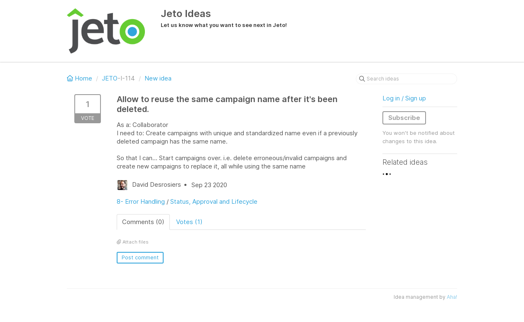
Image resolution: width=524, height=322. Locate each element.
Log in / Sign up (404, 98)
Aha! (452, 297)
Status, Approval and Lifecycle (213, 201)
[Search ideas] (406, 78)
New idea (157, 78)
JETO (110, 78)
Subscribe (404, 118)
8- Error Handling (141, 201)
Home (80, 78)
